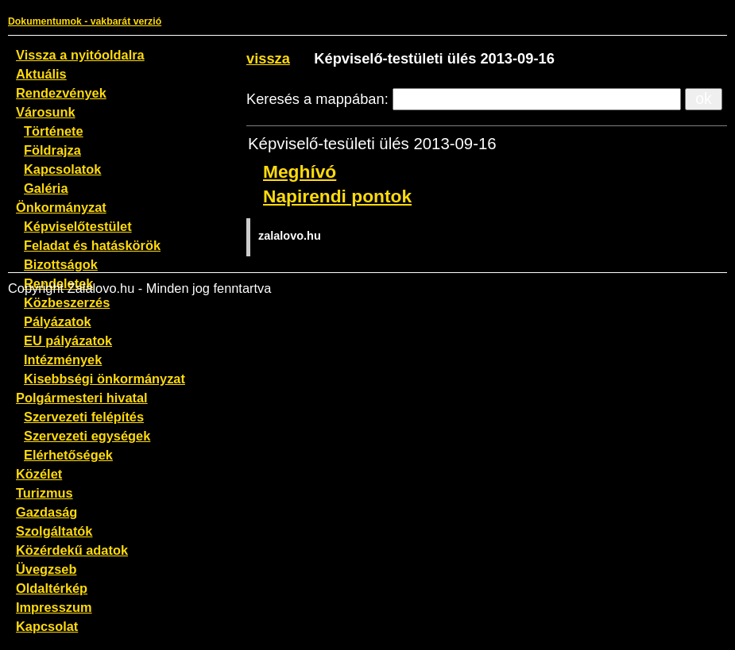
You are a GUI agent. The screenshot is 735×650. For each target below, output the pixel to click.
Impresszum (54, 607)
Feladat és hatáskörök (92, 245)
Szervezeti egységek (87, 436)
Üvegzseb (46, 569)
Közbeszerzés (67, 302)
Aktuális (41, 74)
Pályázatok (57, 321)
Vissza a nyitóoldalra (80, 55)
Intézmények (63, 359)
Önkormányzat (61, 207)
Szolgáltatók (54, 531)
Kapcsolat (47, 626)
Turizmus (44, 493)
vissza (268, 58)
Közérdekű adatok (72, 550)
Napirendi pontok (337, 196)
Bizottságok (61, 264)
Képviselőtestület (78, 226)
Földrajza (52, 150)
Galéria (46, 188)
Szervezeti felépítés (84, 417)
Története (53, 131)
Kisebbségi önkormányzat (104, 378)
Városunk (45, 112)
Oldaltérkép (51, 588)
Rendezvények (61, 93)
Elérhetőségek (68, 455)
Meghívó (299, 171)
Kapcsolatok (62, 169)
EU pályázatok (68, 340)
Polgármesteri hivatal (82, 397)
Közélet (39, 474)
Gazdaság (46, 512)
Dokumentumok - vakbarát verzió (84, 21)
